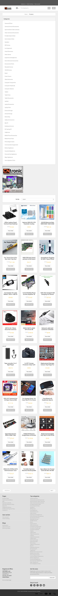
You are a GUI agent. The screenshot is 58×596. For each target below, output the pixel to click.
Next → (52, 490)
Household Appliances (10, 151)
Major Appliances (9, 157)
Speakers (7, 42)
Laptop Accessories (9, 104)
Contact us (23, 4)
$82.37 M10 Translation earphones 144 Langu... (34, 1)
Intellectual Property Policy (8, 510)
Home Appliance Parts (10, 160)
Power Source (8, 76)
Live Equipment (8, 48)
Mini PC (6, 123)
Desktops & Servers (9, 126)
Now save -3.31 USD (19, 1)
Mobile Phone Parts (9, 138)
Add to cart (11, 234)
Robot (6, 73)
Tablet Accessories (9, 98)
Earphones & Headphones (11, 57)
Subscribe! (52, 579)
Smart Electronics (9, 51)
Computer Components (10, 82)
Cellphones (7, 132)
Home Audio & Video (9, 39)
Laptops (6, 101)
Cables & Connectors (9, 120)
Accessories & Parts (9, 63)
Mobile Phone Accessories (11, 135)
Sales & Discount (6, 528)
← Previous (7, 490)
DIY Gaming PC (8, 129)
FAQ (3, 502)
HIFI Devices (7, 45)
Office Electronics (9, 79)
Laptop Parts (8, 107)
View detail (10, 230)
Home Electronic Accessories (11, 60)
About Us (4, 507)
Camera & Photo (8, 23)
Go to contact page (6, 581)
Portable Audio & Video (10, 35)
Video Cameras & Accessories (12, 32)
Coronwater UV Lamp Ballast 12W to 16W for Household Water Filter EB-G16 (11, 295)
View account (37, 4)
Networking (7, 116)
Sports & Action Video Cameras (12, 29)
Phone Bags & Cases (9, 141)
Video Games (8, 54)
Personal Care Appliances (11, 154)
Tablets (6, 92)
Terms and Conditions (7, 501)
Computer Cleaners (9, 88)
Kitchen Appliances (9, 148)
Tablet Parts (7, 95)
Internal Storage (8, 113)
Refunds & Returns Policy (8, 505)
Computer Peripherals (10, 85)
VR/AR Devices (8, 70)
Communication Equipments (11, 144)
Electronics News (6, 529)
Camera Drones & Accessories (12, 26)
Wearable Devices (9, 67)
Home (26, 14)
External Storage (9, 110)
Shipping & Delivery (6, 508)
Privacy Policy (5, 499)
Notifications (5, 526)
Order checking (30, 4)
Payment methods (6, 504)
